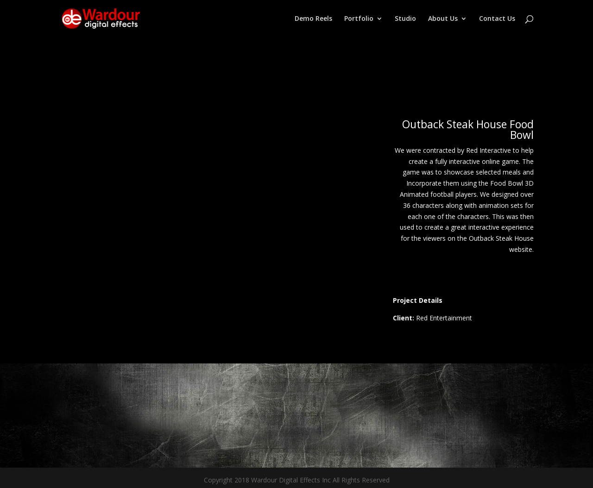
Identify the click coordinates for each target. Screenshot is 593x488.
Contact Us (497, 19)
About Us (443, 19)
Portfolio (358, 19)
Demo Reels (313, 19)
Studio (405, 19)
